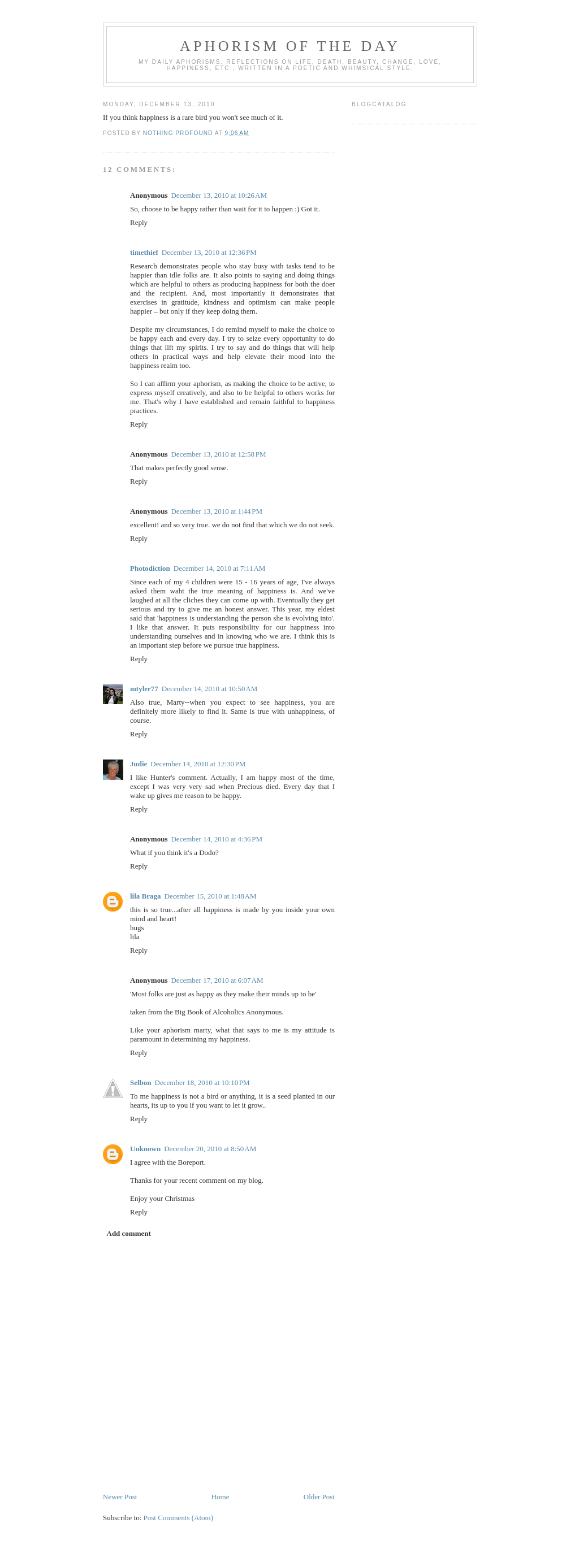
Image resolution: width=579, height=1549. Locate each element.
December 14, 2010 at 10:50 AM (210, 688)
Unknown (145, 1148)
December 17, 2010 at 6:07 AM (217, 980)
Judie (138, 764)
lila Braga (145, 896)
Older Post (319, 1496)
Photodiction (150, 568)
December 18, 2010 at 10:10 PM (202, 1082)
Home (220, 1496)
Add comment (129, 1233)
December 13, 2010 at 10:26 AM (219, 195)
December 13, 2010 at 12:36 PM (209, 252)
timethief (144, 252)
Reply (139, 222)
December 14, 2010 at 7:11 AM (220, 568)
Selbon (141, 1082)
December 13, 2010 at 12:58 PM (218, 454)
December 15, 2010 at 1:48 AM (211, 896)
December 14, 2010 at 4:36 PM (216, 839)
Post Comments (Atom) (179, 1517)
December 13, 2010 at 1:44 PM (216, 511)
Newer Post (120, 1496)
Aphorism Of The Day (290, 46)
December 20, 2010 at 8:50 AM (210, 1148)
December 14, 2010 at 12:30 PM (197, 764)
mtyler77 (144, 688)
